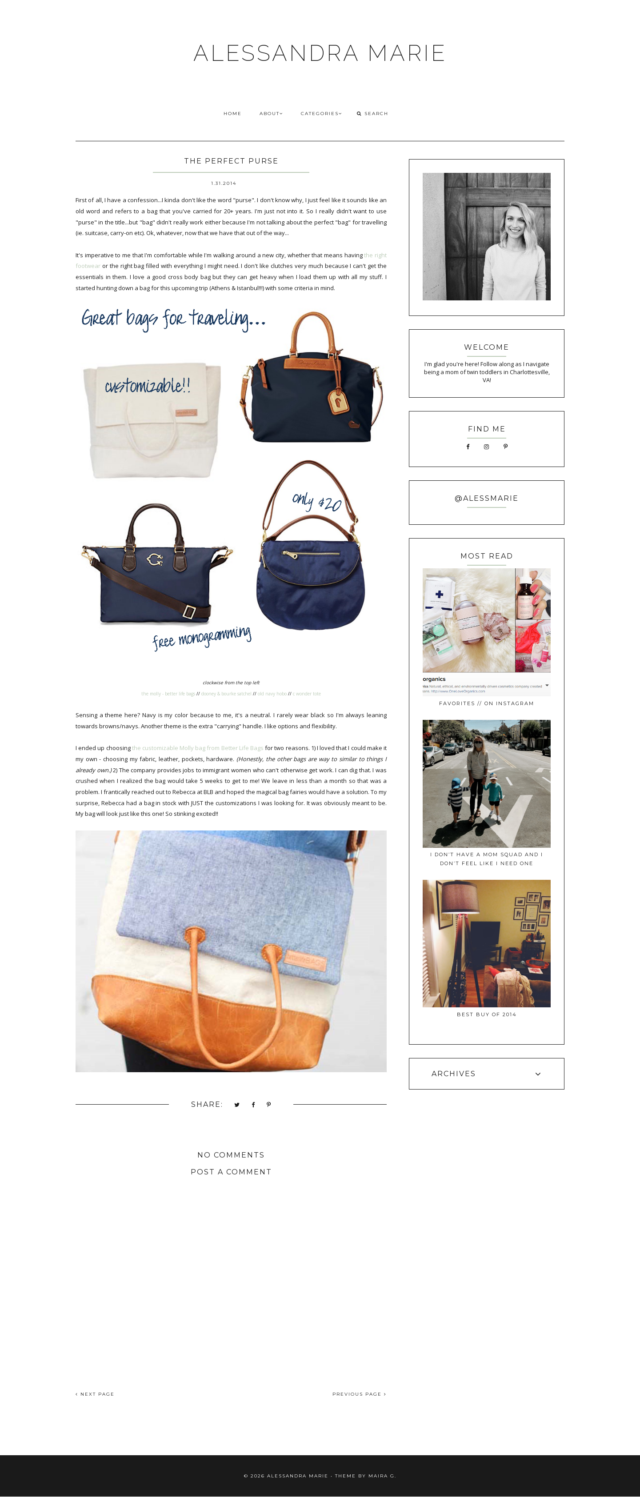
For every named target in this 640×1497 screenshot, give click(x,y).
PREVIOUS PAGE (359, 1394)
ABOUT (271, 113)
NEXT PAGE (95, 1394)
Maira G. (382, 1476)
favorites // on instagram (486, 703)
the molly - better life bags (168, 694)
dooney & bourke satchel (226, 694)
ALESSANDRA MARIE (320, 53)
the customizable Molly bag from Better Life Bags (198, 748)
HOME (233, 113)
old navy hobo (272, 694)
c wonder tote (307, 694)
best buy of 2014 (487, 1014)
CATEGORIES (321, 113)
